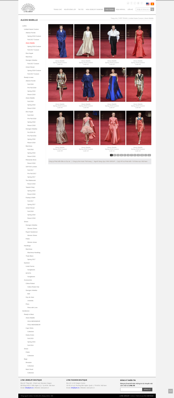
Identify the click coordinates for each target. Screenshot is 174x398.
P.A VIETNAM (148, 396)
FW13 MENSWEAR (33, 325)
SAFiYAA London (31, 167)
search (152, 9)
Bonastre (29, 362)
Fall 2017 (30, 170)
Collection (30, 331)
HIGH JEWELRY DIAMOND (94, 9)
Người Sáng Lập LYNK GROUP (104, 161)
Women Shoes (32, 228)
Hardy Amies (30, 335)
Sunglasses (31, 270)
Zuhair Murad (30, 67)
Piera (27, 304)
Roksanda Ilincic (31, 160)
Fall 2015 (30, 338)
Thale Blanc (30, 256)
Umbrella (30, 300)
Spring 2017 (31, 177)
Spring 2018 (31, 91)
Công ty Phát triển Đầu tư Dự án (59, 161)
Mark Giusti (29, 369)
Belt (28, 294)
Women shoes (32, 242)
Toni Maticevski (31, 180)
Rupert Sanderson (32, 232)
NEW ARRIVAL (120, 9)
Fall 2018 (30, 84)
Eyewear (27, 263)
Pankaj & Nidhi (30, 197)
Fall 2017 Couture (33, 39)
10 (142, 155)
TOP (170, 391)
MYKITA (28, 273)
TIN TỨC (81, 9)
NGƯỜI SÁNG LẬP (70, 9)
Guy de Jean (30, 297)
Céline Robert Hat (33, 287)
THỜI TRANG (109, 9)
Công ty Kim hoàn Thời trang (82, 161)
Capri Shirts (29, 328)
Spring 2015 (31, 342)
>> (149, 155)
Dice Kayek (29, 53)
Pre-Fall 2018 (31, 88)
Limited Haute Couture (136, 18)
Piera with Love (32, 307)
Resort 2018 (31, 94)
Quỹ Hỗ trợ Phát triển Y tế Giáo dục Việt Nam (132, 161)
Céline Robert (30, 283)
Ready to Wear (29, 314)
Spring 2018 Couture (34, 36)
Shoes (26, 221)
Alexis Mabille (148, 18)
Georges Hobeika (31, 60)
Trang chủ (58, 9)
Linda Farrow (30, 266)
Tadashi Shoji (30, 187)
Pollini (28, 239)
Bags (25, 359)
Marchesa (29, 57)
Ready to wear (29, 77)
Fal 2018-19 (31, 132)
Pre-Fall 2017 (31, 173)
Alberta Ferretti (31, 33)
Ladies (24, 26)
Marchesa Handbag (33, 252)
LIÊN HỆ (130, 9)
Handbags (27, 246)
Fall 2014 (30, 345)
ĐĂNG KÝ (147, 389)
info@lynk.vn (29, 388)
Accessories (28, 280)
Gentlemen (26, 311)
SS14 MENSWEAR (33, 321)
